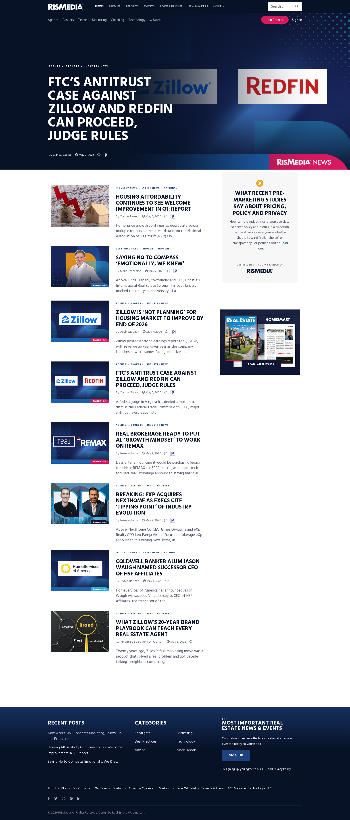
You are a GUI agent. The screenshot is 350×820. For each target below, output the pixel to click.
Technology (136, 20)
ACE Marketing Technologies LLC (249, 788)
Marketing (99, 20)
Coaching (117, 20)
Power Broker (171, 6)
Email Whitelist (186, 788)
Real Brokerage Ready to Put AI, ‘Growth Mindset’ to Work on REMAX (158, 440)
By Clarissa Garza (60, 155)
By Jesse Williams (127, 453)
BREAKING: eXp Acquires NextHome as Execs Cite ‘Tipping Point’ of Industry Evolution (154, 504)
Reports (132, 6)
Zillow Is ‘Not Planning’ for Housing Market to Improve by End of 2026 (160, 318)
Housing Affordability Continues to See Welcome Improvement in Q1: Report (153, 203)
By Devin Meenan (127, 331)
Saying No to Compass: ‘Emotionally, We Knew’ (150, 260)
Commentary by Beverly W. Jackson (139, 641)
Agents (53, 20)
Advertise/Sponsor (141, 788)
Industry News (97, 66)
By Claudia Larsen (127, 216)
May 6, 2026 (152, 581)
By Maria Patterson (128, 271)
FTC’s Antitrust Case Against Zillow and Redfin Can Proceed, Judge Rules (156, 379)
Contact (118, 788)
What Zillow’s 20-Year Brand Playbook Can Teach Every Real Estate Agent (157, 628)
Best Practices (127, 249)
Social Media (187, 750)
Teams (83, 20)
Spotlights (142, 733)
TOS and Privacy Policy (276, 769)
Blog (64, 788)
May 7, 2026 (84, 155)
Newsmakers (198, 6)
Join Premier (274, 20)
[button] (236, 755)
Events (149, 6)
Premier (115, 6)
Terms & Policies (212, 788)
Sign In (297, 20)
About (52, 788)
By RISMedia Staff (127, 581)
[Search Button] (297, 6)
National (170, 188)
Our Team (101, 788)
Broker (147, 249)
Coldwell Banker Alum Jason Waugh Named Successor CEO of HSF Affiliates (158, 568)
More (217, 6)
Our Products (81, 788)
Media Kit (165, 788)
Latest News (151, 188)
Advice (140, 750)
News (99, 6)
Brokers (68, 20)
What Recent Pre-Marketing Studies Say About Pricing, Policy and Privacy (260, 203)
